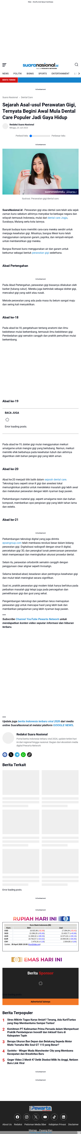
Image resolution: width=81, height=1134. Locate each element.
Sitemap (33, 1130)
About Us (7, 1124)
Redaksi (18, 1124)
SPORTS (42, 73)
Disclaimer (73, 1124)
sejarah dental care (55, 479)
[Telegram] (17, 754)
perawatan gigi (40, 252)
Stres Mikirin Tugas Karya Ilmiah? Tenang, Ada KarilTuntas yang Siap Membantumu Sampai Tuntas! (41, 1021)
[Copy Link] (29, 754)
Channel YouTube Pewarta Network (37, 619)
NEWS (5, 73)
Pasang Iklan (45, 1130)
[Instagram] (26, 1117)
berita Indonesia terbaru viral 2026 (39, 721)
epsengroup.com (12, 542)
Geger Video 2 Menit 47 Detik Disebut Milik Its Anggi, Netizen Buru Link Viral (42, 1061)
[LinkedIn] (63, 1117)
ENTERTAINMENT (60, 73)
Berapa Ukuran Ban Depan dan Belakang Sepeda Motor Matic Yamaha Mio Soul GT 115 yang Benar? (39, 1043)
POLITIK (17, 73)
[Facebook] (4, 754)
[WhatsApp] (23, 754)
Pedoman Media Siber (35, 1124)
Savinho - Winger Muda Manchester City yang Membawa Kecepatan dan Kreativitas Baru (40, 1052)
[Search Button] (76, 65)
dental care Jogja (57, 217)
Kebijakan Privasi (57, 1124)
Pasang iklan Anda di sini (40, 1132)
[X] (11, 754)
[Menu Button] (4, 65)
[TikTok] (54, 1117)
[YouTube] (45, 1117)
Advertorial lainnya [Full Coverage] (40, 1001)
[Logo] (40, 1108)
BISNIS (30, 73)
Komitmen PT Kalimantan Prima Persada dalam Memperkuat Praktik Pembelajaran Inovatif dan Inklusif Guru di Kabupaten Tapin (43, 1032)
